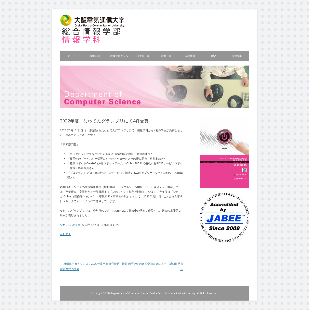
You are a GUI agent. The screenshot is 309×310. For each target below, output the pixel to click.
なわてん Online (70, 225)
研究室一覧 (142, 56)
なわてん (65, 234)
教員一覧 (166, 56)
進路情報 (237, 56)
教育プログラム (119, 56)
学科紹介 (95, 56)
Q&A (213, 56)
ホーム (72, 56)
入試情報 (190, 56)
